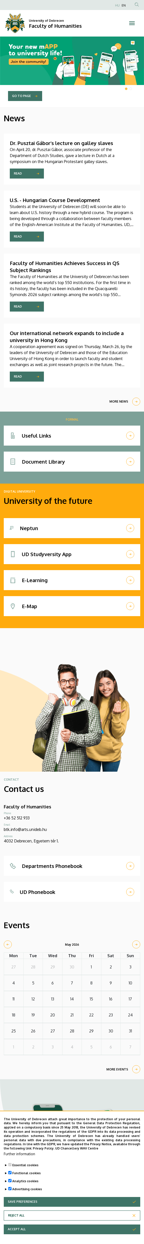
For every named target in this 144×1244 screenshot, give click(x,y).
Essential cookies (25, 1174)
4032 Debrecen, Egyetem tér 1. (31, 840)
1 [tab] (126, 89)
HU (117, 5)
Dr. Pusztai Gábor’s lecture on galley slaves (61, 143)
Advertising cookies (27, 1198)
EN (124, 5)
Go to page (21, 96)
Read (18, 173)
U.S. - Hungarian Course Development (55, 200)
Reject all (16, 1224)
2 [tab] (130, 89)
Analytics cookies (25, 1190)
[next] (136, 944)
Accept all (17, 1238)
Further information (19, 1162)
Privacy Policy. (43, 1157)
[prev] (8, 944)
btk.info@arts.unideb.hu (25, 829)
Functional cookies (26, 1182)
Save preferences (22, 1210)
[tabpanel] (72, 72)
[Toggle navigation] (132, 23)
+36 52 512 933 (17, 817)
